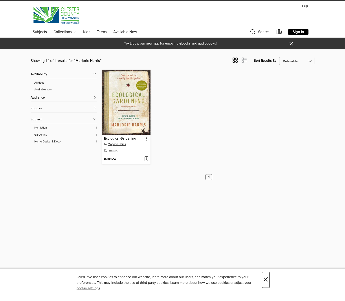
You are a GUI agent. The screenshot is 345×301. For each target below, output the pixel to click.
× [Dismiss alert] (291, 44)
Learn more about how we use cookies (199, 282)
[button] (259, 32)
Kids (86, 32)
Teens (102, 32)
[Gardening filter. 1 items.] (65, 135)
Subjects (40, 32)
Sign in (298, 32)
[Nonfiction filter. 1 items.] (65, 127)
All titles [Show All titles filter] (39, 83)
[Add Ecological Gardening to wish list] (146, 159)
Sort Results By (265, 61)
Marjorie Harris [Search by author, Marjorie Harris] (117, 144)
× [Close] (265, 280)
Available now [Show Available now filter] (43, 89)
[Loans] (279, 32)
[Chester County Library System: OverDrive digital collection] (56, 15)
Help (305, 6)
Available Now (125, 32)
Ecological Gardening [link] (120, 139)
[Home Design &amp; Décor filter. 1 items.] (65, 141)
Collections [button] (65, 32)
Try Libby (131, 43)
